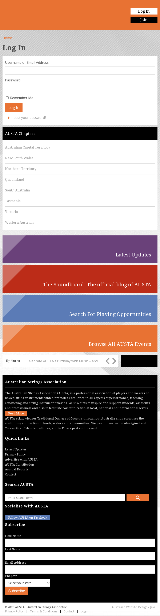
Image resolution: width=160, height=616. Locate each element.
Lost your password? (29, 117)
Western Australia (19, 222)
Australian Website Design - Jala (133, 607)
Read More (16, 413)
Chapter (27, 583)
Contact (10, 474)
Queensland (14, 180)
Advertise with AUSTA (21, 459)
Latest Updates (16, 449)
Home (7, 38)
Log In (144, 11)
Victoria (11, 212)
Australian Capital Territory (27, 147)
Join (144, 20)
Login (84, 611)
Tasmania (13, 201)
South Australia (17, 190)
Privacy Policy (15, 454)
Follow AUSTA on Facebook (27, 517)
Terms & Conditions (43, 611)
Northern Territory (20, 169)
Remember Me (21, 98)
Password (12, 80)
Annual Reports (16, 469)
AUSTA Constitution (19, 464)
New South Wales (19, 158)
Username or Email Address (27, 62)
